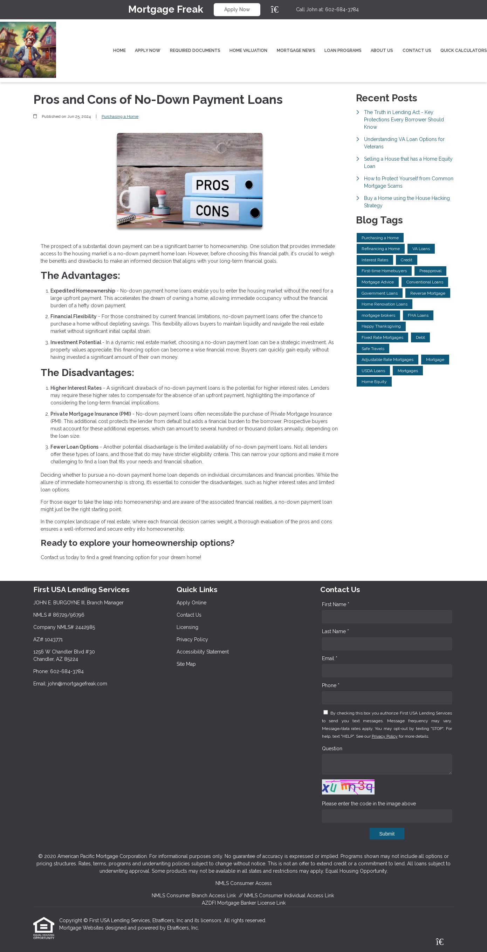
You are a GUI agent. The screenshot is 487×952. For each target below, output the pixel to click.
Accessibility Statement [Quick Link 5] (203, 652)
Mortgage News (296, 50)
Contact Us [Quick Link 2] (189, 615)
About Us (382, 50)
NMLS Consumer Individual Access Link (289, 895)
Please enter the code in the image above (369, 803)
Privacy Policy (385, 736)
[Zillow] (278, 9)
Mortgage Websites (82, 928)
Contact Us (417, 50)
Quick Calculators (463, 50)
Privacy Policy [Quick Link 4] (192, 639)
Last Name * (335, 631)
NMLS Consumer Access (243, 883)
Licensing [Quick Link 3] (187, 627)
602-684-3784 (342, 9)
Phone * (330, 685)
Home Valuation (248, 50)
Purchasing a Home (120, 116)
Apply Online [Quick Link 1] (191, 602)
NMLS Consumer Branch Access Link (194, 895)
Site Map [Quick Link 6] (186, 664)
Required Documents (195, 50)
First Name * (335, 604)
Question (332, 748)
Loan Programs (343, 50)
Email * (329, 658)
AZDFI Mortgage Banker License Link (244, 903)
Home (119, 50)
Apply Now (237, 9)
